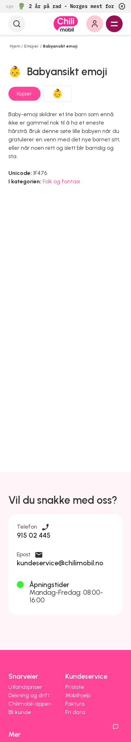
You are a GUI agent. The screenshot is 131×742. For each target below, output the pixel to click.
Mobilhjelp (77, 695)
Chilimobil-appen (29, 703)
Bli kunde (19, 712)
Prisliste (74, 687)
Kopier (24, 93)
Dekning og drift (29, 695)
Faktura (75, 703)
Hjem (15, 46)
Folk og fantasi (61, 181)
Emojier (31, 46)
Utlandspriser (25, 687)
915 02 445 (33, 535)
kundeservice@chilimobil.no (60, 563)
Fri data (75, 712)
